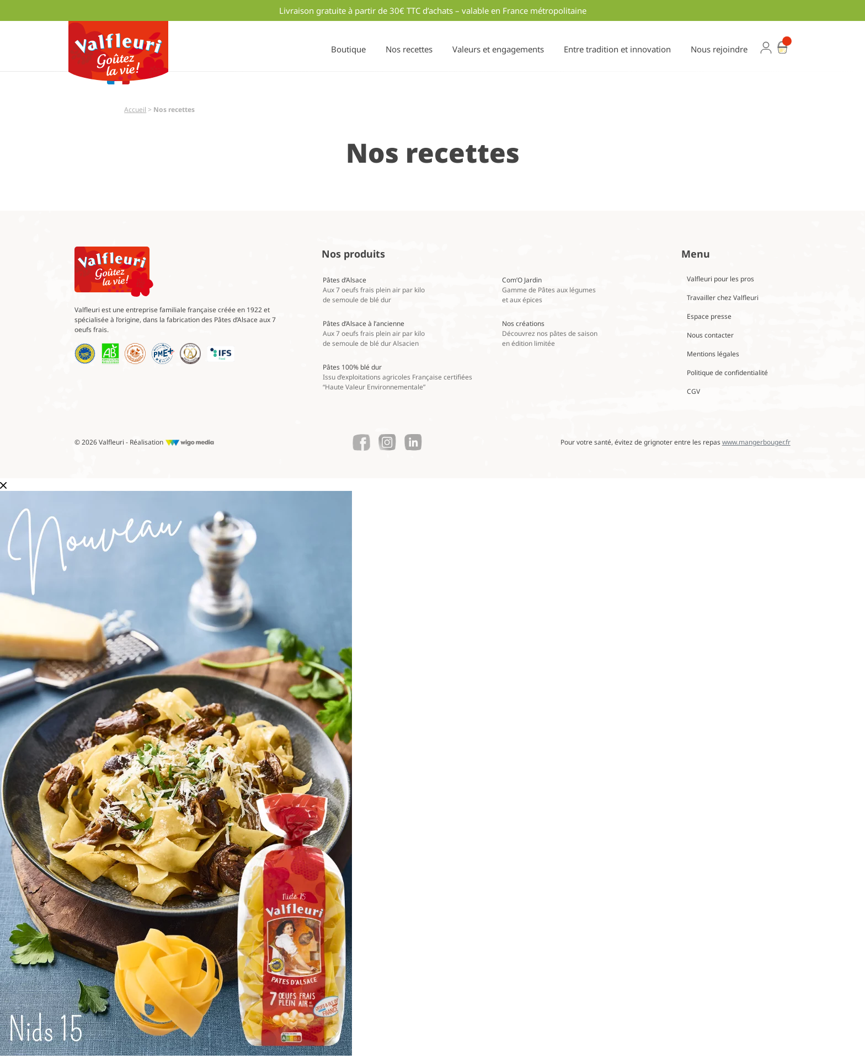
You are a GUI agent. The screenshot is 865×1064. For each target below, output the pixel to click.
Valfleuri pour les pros (720, 279)
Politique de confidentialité (727, 372)
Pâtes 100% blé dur (397, 377)
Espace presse (709, 316)
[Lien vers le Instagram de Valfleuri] (387, 442)
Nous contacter (710, 335)
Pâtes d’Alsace (374, 289)
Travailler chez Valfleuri (723, 297)
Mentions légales (713, 354)
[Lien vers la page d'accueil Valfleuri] (113, 272)
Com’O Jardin (549, 289)
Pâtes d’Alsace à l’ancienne (374, 333)
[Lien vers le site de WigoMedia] (189, 442)
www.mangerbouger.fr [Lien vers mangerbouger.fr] (756, 442)
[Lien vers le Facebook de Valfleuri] (361, 442)
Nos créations (549, 333)
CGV (693, 391)
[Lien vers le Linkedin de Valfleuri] (413, 442)
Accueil (135, 109)
